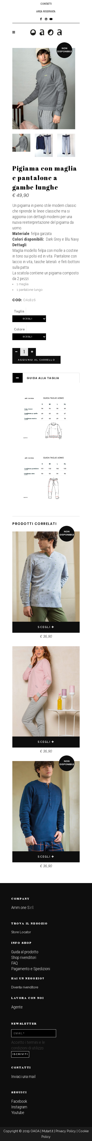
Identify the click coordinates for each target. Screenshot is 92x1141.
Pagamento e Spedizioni (30, 968)
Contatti (46, 3)
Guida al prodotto (24, 951)
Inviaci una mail (23, 1076)
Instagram (19, 1106)
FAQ (14, 963)
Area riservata (45, 11)
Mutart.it (47, 1131)
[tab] (46, 378)
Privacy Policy (66, 1131)
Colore (19, 329)
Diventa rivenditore (24, 987)
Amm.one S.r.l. (22, 907)
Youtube (17, 1112)
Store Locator (21, 932)
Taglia (19, 311)
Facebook (19, 1101)
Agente (17, 1007)
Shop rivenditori (23, 957)
